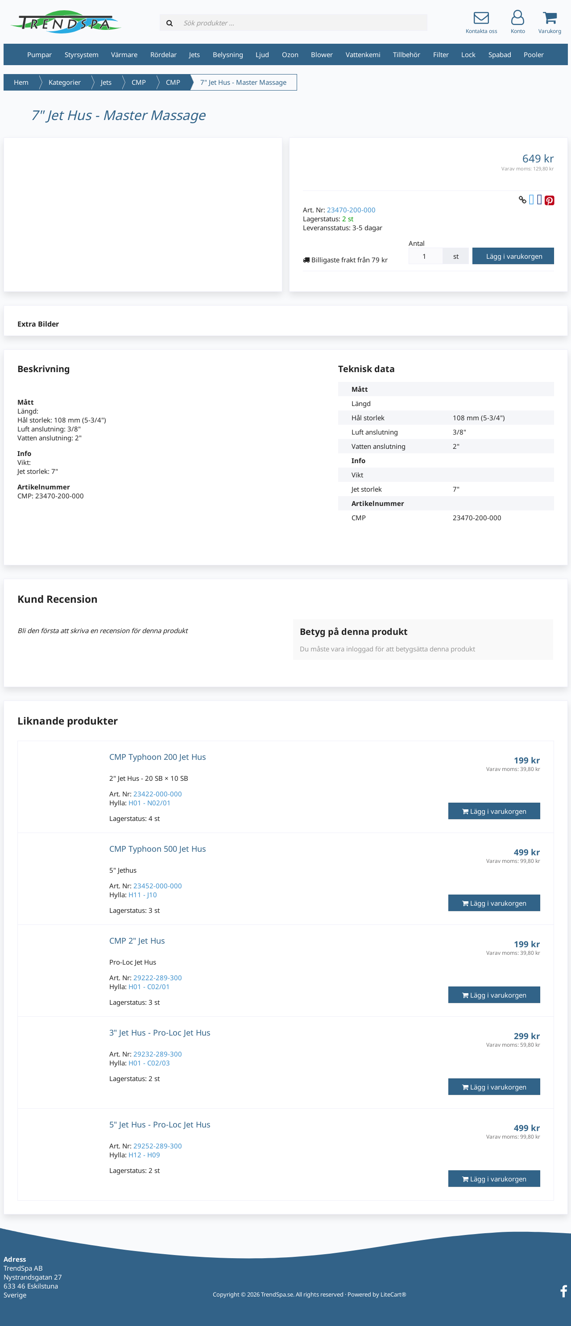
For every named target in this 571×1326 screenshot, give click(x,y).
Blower (322, 54)
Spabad (499, 54)
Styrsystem (82, 54)
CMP (139, 82)
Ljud (262, 54)
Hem (21, 82)
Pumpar (39, 54)
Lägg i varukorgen (514, 256)
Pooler (534, 54)
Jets (194, 54)
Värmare (124, 54)
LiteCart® (393, 1294)
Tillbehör (406, 54)
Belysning (228, 54)
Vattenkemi (363, 54)
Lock (468, 54)
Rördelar (163, 54)
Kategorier (65, 82)
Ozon (290, 54)
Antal (417, 243)
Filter (441, 54)
